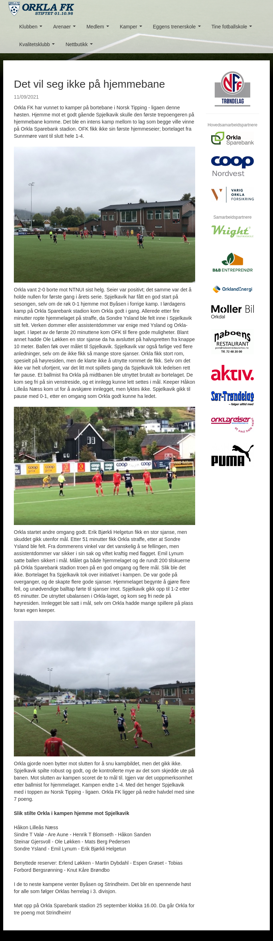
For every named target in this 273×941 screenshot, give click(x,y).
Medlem (99, 28)
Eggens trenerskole (178, 28)
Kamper (132, 28)
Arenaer (65, 28)
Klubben (32, 28)
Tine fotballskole (233, 28)
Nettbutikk (80, 46)
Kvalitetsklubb (38, 46)
